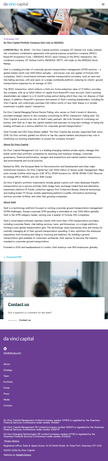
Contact (8, 405)
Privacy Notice (11, 441)
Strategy (8, 370)
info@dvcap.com (12, 353)
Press (6, 393)
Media (7, 399)
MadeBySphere (23, 454)
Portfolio (8, 382)
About (7, 364)
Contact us (25, 320)
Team (6, 376)
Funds (6, 388)
